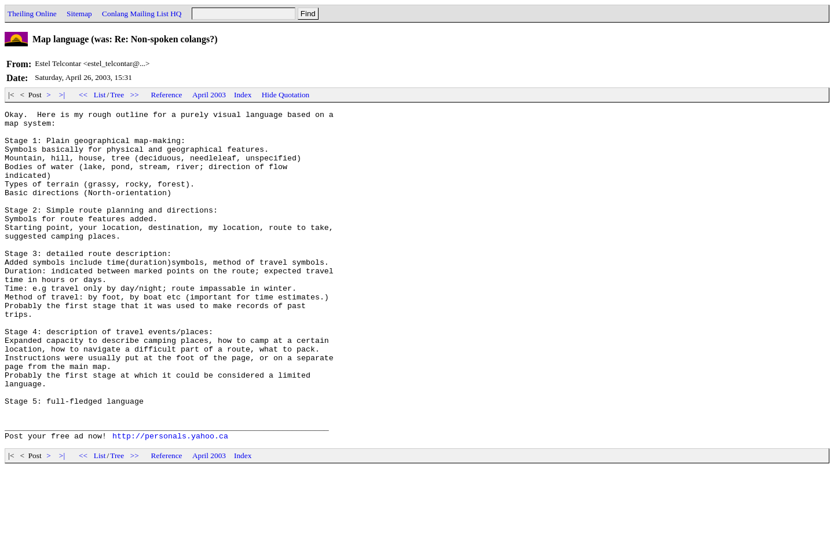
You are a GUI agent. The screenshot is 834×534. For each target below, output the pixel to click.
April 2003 (209, 94)
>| (62, 94)
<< (83, 94)
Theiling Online (32, 13)
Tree (117, 94)
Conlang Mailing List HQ (141, 13)
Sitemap (79, 13)
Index (242, 94)
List (100, 94)
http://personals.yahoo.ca (170, 501)
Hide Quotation (286, 94)
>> (135, 94)
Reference (166, 94)
